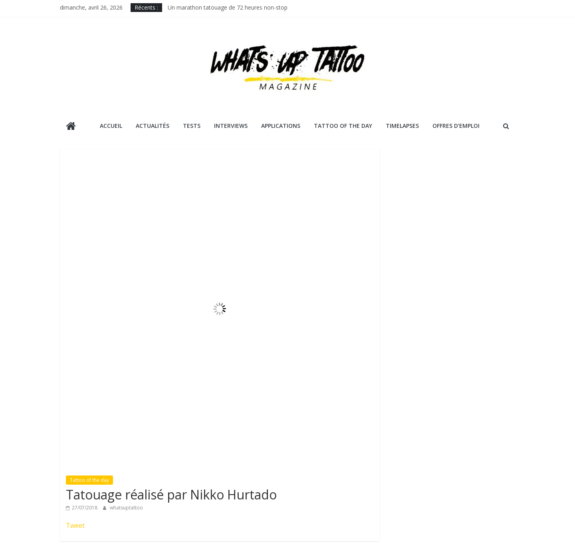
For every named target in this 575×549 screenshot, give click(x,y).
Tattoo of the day (89, 480)
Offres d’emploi (456, 125)
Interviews (231, 125)
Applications (280, 125)
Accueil (111, 125)
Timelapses (402, 125)
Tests (191, 125)
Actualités (152, 125)
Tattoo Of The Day (343, 125)
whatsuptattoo (126, 507)
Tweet (75, 525)
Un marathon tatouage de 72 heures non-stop (228, 7)
